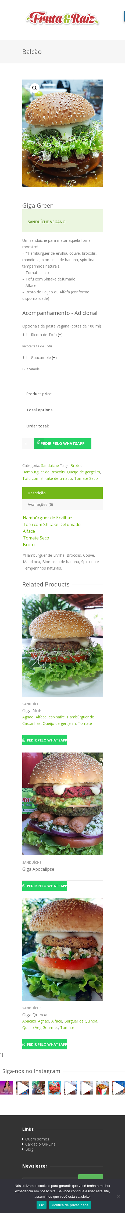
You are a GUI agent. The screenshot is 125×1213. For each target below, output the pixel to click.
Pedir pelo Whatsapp (63, 443)
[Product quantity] (28, 443)
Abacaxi (29, 1021)
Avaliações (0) (40, 504)
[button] (62, 443)
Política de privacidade (70, 1205)
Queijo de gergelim (83, 471)
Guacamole (44, 357)
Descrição (37, 492)
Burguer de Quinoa (80, 1021)
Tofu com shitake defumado (47, 478)
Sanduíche (50, 465)
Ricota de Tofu (47, 334)
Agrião (28, 716)
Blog (29, 1149)
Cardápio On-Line (40, 1144)
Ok (41, 1205)
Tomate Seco (86, 478)
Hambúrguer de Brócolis (43, 471)
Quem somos (37, 1139)
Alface (41, 716)
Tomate (85, 723)
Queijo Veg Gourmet (40, 1027)
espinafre (57, 716)
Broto (75, 465)
